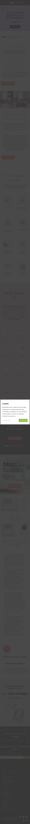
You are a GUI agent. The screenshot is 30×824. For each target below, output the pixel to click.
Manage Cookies (7, 420)
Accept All (23, 420)
